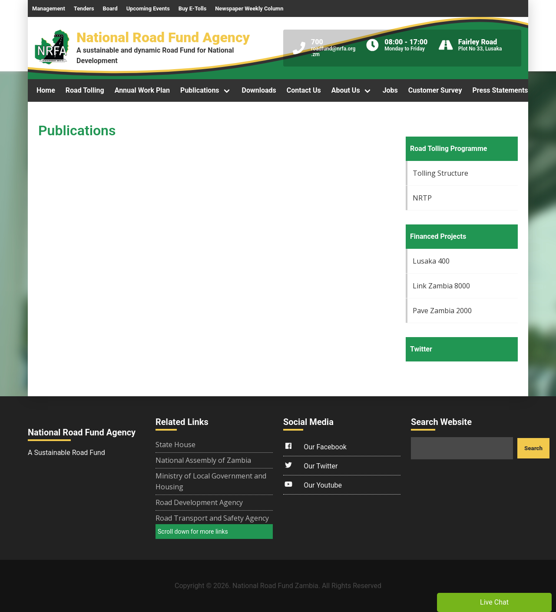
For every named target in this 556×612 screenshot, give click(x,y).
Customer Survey (435, 90)
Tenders (84, 8)
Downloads (259, 90)
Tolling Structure (440, 173)
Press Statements (500, 90)
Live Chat (494, 602)
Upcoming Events (148, 8)
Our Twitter (310, 465)
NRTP (422, 198)
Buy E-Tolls (193, 8)
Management (48, 8)
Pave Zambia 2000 (442, 310)
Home (45, 90)
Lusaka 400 (431, 261)
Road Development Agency (199, 502)
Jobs (390, 90)
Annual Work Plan (142, 90)
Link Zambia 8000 (441, 286)
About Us (345, 90)
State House (175, 444)
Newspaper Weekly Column (249, 8)
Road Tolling (85, 90)
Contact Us (304, 90)
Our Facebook (315, 446)
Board (110, 8)
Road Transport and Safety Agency (212, 518)
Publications (199, 90)
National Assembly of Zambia (203, 460)
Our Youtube (312, 484)
